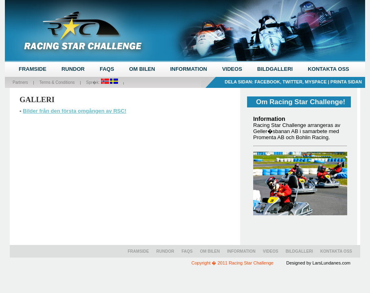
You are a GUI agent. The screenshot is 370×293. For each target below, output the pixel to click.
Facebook (267, 81)
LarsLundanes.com (331, 262)
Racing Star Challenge (251, 262)
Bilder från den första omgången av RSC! (74, 111)
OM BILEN (142, 69)
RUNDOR (73, 69)
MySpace (316, 81)
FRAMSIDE (32, 69)
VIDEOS (232, 69)
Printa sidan (346, 81)
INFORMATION (188, 69)
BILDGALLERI (275, 69)
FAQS (107, 69)
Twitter (292, 81)
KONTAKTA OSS (328, 69)
